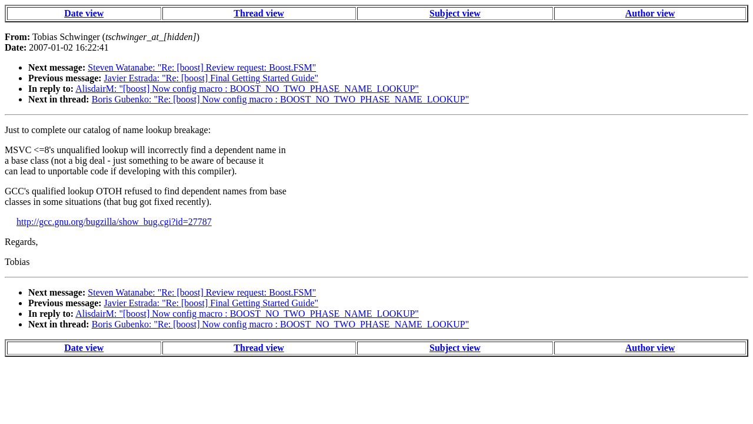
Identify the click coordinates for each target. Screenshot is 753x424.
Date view (84, 13)
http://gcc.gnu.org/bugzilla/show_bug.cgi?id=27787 (114, 222)
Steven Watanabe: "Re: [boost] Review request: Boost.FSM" (202, 67)
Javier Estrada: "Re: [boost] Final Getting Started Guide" (211, 78)
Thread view (259, 13)
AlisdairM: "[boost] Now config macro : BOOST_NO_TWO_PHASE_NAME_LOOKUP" (247, 89)
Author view (650, 13)
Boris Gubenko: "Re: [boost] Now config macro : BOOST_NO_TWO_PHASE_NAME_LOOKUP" (280, 99)
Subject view (455, 13)
